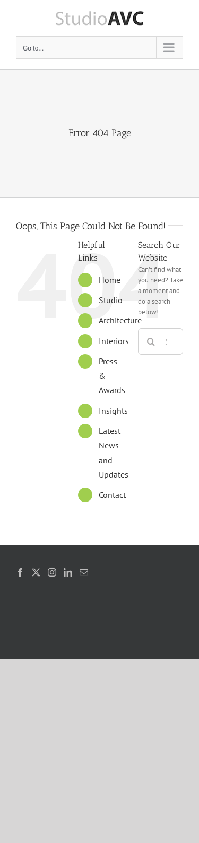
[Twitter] (36, 572)
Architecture (120, 320)
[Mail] (84, 572)
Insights (113, 410)
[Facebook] (20, 572)
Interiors (114, 341)
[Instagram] (52, 572)
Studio (111, 300)
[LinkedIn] (68, 572)
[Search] (151, 341)
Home (109, 279)
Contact (112, 494)
